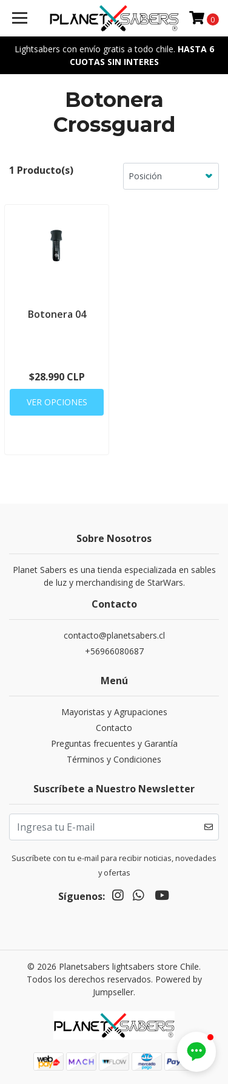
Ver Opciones (57, 402)
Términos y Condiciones (114, 759)
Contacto (114, 727)
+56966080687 (114, 651)
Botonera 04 (57, 314)
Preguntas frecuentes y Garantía (114, 743)
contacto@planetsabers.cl (114, 635)
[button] (196, 1052)
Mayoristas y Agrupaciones (114, 712)
